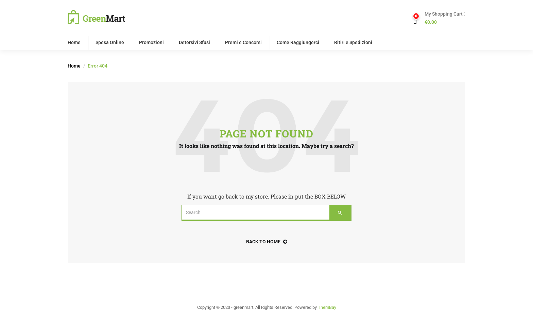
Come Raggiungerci (298, 42)
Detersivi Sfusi (194, 42)
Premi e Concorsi (243, 42)
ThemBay (327, 307)
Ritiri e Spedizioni (353, 42)
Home (74, 42)
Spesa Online (110, 42)
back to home (266, 241)
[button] (442, 18)
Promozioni (151, 42)
